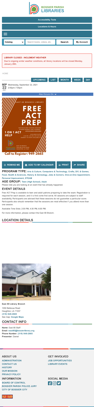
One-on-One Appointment (77, 175)
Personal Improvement (13, 178)
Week (77, 79)
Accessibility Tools (47, 20)
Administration (12, 360)
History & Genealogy (37, 175)
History (7, 367)
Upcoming (39, 79)
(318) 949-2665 (9, 314)
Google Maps (17, 317)
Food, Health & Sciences (14, 175)
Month (65, 79)
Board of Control (13, 382)
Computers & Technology (54, 171)
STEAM (28, 178)
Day (88, 79)
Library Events (57, 364)
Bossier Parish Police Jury (19, 386)
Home (5, 73)
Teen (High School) (31, 182)
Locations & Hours (47, 26)
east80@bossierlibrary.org (21, 330)
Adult (44, 182)
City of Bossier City (14, 389)
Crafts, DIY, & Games (78, 171)
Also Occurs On (48, 94)
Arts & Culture (34, 171)
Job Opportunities (60, 360)
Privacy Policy (11, 374)
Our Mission (9, 371)
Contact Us (9, 364)
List (53, 79)
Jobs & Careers (56, 175)
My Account (82, 42)
